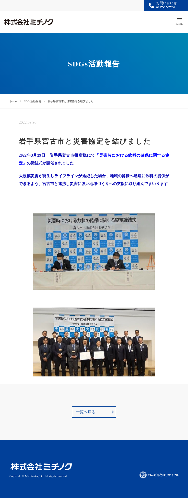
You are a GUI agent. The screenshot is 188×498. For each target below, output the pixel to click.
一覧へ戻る (85, 412)
